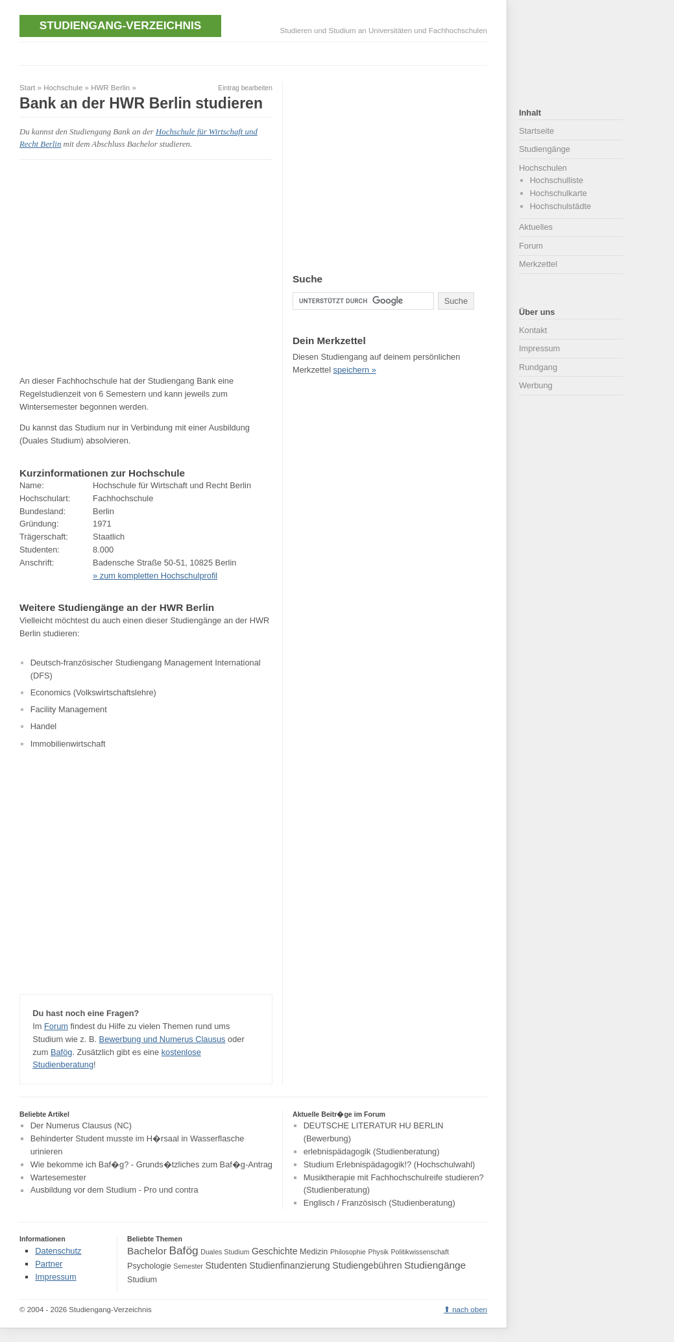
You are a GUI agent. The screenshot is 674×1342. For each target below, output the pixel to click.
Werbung (536, 385)
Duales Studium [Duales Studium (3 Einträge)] (224, 1252)
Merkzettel (538, 264)
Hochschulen (543, 168)
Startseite (536, 131)
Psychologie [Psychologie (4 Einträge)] (149, 1266)
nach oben (469, 1309)
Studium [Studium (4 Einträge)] (142, 1279)
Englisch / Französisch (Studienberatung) (379, 1203)
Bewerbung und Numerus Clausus (162, 1039)
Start (27, 88)
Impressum (539, 348)
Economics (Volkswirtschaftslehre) (93, 692)
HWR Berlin (110, 88)
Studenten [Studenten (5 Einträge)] (226, 1265)
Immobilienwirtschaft (68, 744)
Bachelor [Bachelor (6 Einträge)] (147, 1250)
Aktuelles (536, 227)
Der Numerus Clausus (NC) (81, 1125)
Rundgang (538, 367)
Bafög (61, 1052)
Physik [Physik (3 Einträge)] (378, 1252)
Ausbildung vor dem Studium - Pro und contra (114, 1190)
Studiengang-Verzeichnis (120, 25)
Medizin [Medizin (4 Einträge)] (314, 1251)
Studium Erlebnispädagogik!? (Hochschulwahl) (389, 1164)
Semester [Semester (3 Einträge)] (188, 1266)
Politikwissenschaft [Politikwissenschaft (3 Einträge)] (420, 1252)
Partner (48, 1264)
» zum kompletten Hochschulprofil (155, 575)
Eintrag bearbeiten (245, 88)
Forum (56, 1026)
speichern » (354, 370)
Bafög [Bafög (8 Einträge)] (183, 1250)
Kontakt (533, 330)
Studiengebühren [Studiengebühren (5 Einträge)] (367, 1265)
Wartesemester (58, 1177)
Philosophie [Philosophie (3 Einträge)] (348, 1252)
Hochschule (62, 88)
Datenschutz (58, 1251)
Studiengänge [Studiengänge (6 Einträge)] (435, 1265)
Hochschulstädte (561, 206)
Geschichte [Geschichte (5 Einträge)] (274, 1251)
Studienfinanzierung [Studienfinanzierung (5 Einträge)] (289, 1265)
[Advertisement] (255, 52)
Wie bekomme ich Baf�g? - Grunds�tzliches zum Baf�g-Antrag (151, 1164)
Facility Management (68, 709)
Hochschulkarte (558, 193)
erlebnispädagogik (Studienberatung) (372, 1151)
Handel (43, 726)
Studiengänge (544, 149)
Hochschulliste (557, 180)
